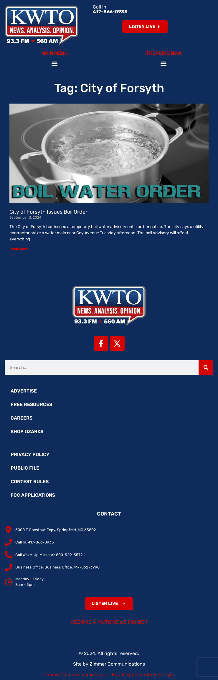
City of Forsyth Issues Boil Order (48, 212)
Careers (21, 418)
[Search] (206, 367)
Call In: (110, 9)
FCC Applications (33, 495)
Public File (25, 468)
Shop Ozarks (27, 431)
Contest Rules (30, 481)
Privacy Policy (30, 454)
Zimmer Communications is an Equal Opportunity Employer (109, 674)
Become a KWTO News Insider (109, 622)
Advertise (24, 391)
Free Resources (31, 404)
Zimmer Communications (117, 664)
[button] (55, 63)
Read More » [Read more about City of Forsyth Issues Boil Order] (20, 249)
